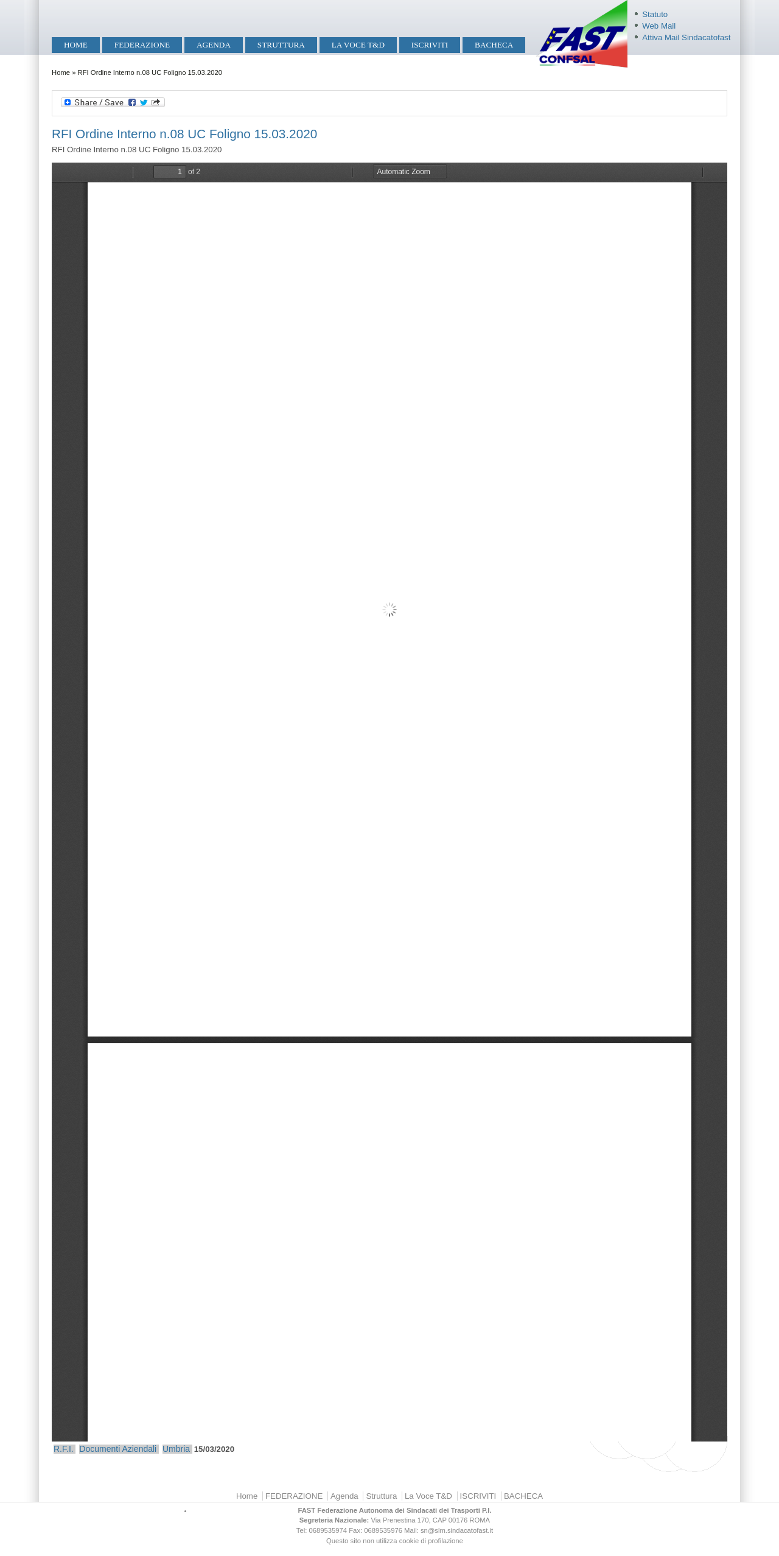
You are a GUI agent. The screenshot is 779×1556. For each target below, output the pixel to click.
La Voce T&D (358, 44)
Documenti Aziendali (117, 1449)
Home (76, 44)
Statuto (655, 14)
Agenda (214, 44)
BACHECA (494, 44)
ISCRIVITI (429, 44)
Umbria (176, 1449)
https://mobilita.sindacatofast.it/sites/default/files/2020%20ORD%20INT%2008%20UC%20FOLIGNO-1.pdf (389, 802)
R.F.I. (64, 1449)
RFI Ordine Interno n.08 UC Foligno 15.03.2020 (184, 134)
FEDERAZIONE (142, 44)
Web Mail (659, 25)
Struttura (281, 44)
